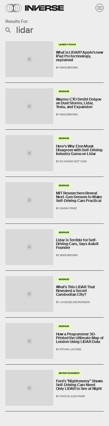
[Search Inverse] (54, 30)
